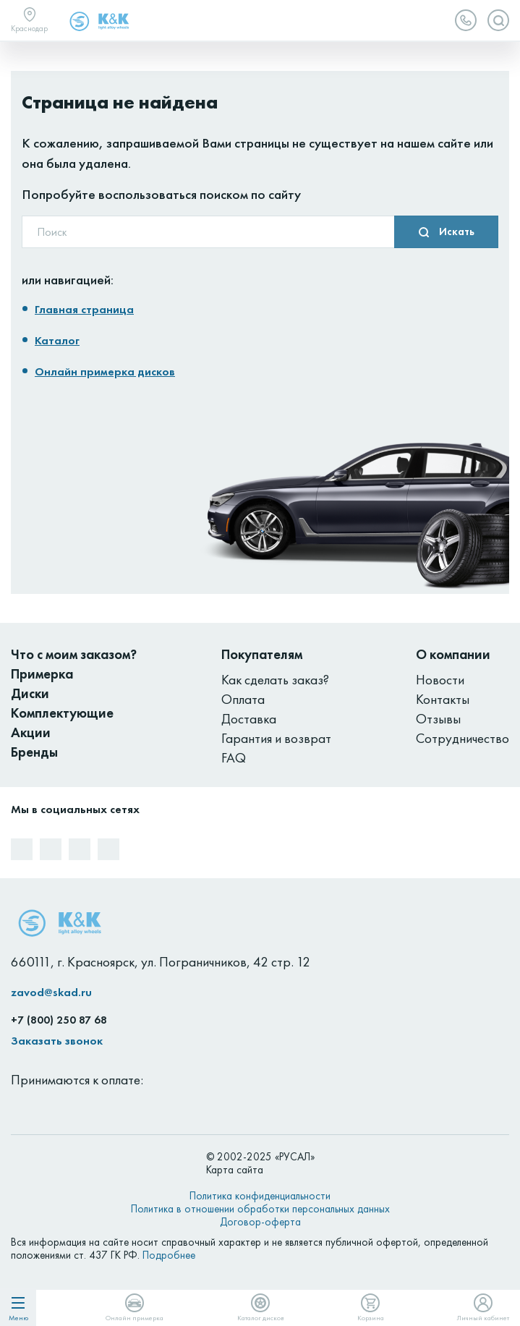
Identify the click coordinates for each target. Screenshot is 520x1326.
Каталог (57, 340)
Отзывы (438, 719)
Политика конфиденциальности (260, 1195)
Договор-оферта (260, 1221)
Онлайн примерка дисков (105, 371)
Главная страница (84, 309)
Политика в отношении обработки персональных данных (260, 1208)
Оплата (243, 699)
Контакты (442, 699)
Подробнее (168, 1255)
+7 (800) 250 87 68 (59, 1020)
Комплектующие (62, 713)
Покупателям (261, 654)
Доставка (248, 719)
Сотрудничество (462, 738)
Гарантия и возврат (276, 738)
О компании (453, 654)
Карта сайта (234, 1170)
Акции (31, 732)
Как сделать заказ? (275, 680)
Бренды (34, 752)
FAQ (233, 758)
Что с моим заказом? (74, 654)
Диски (30, 693)
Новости (440, 680)
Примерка (42, 674)
